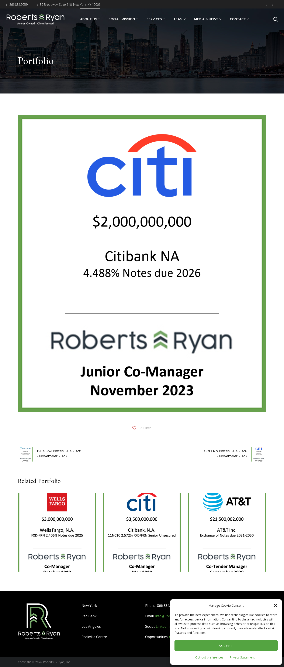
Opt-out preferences (209, 657)
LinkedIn (163, 626)
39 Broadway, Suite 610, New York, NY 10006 (68, 5)
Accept (226, 645)
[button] (275, 605)
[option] (57, 535)
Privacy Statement (242, 657)
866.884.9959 (17, 5)
